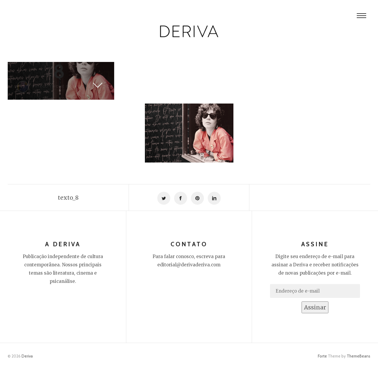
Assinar (315, 307)
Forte (322, 356)
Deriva (27, 356)
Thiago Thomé (48, 86)
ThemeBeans (358, 356)
